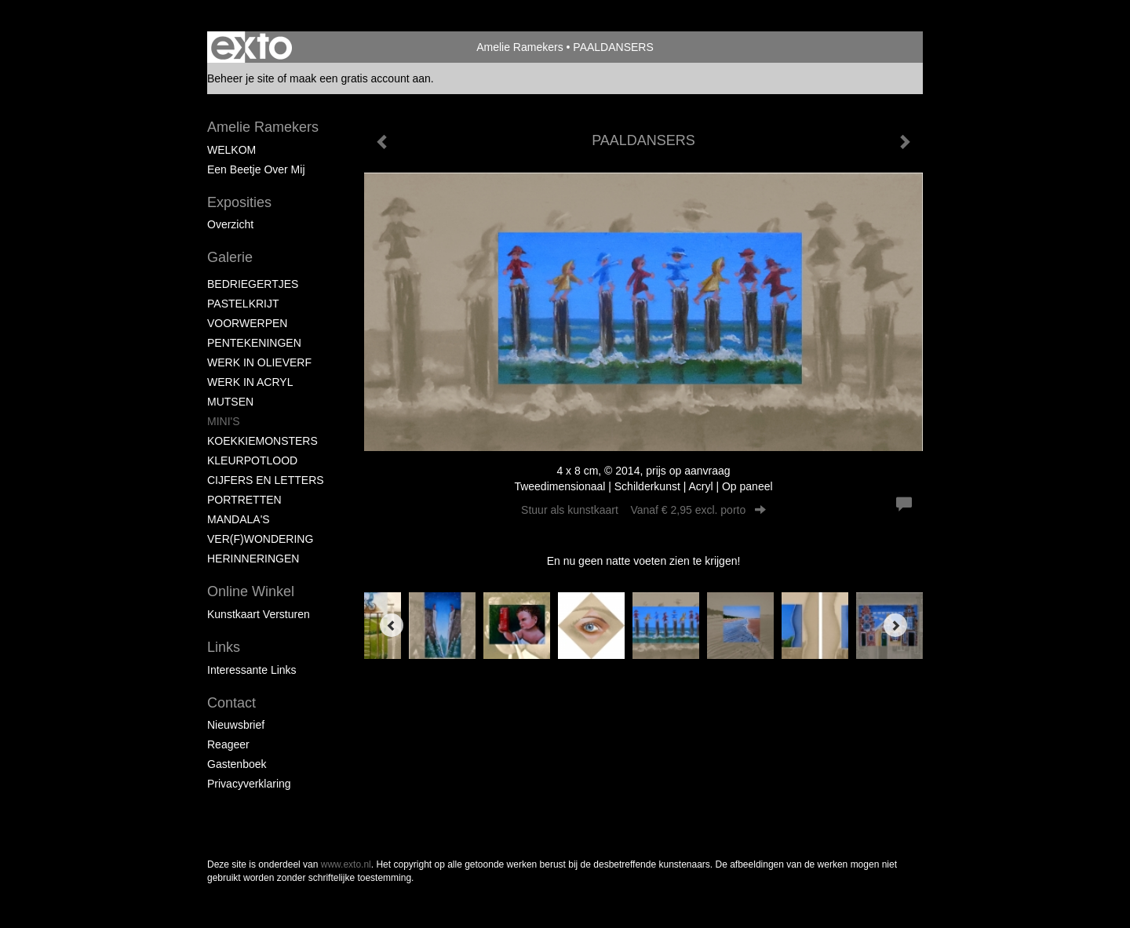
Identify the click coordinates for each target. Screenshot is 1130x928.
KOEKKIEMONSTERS (262, 441)
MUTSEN (230, 401)
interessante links (252, 670)
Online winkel (250, 591)
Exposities (239, 202)
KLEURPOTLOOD (252, 460)
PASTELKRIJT (243, 303)
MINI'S (223, 421)
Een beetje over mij (256, 169)
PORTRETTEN (244, 499)
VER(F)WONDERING (260, 539)
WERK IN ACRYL (250, 382)
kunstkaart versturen (258, 614)
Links (223, 647)
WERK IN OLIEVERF (259, 362)
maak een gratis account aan (360, 78)
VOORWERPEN (247, 323)
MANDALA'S (238, 519)
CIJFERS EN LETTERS (265, 480)
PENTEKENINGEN (254, 343)
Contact (231, 703)
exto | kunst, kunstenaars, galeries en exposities (251, 47)
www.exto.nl (346, 864)
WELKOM (231, 150)
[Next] (895, 625)
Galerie (230, 257)
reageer (228, 744)
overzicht (230, 224)
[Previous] (391, 625)
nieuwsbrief (235, 725)
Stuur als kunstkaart (643, 510)
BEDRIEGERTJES (252, 284)
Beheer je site (241, 78)
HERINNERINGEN (253, 558)
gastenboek (237, 764)
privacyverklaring (249, 783)
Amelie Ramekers (519, 47)
